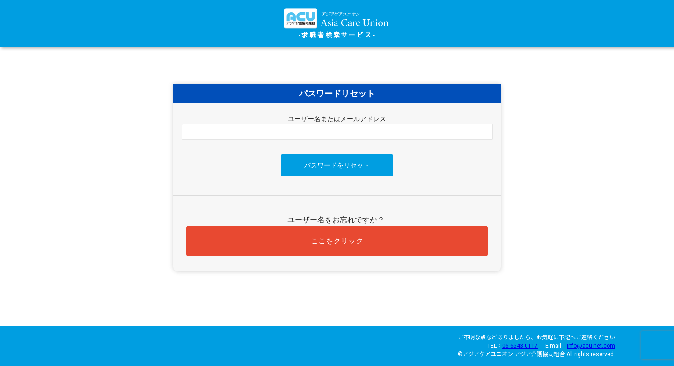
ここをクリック (337, 241)
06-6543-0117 (520, 346)
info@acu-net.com (591, 346)
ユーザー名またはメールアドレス (337, 119)
